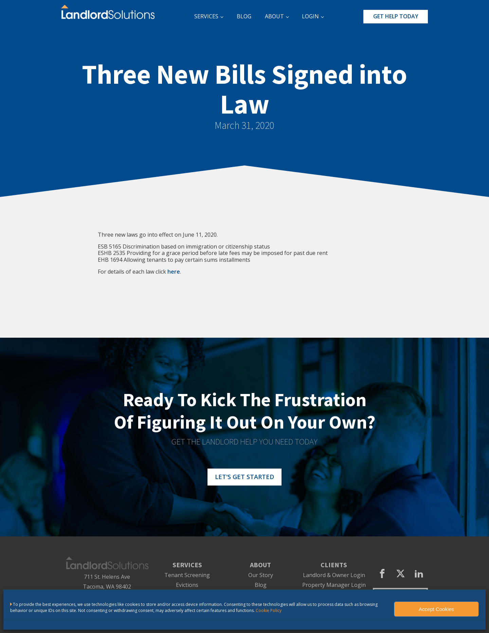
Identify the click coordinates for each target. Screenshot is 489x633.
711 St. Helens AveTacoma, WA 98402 (107, 581)
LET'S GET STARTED (244, 477)
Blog (261, 585)
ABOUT (274, 16)
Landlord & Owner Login (334, 575)
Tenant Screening (187, 575)
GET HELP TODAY (395, 16)
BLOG (244, 16)
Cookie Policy (269, 610)
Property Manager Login (334, 585)
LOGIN (310, 16)
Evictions (187, 585)
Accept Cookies (436, 609)
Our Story (260, 575)
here (173, 271)
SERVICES (206, 16)
